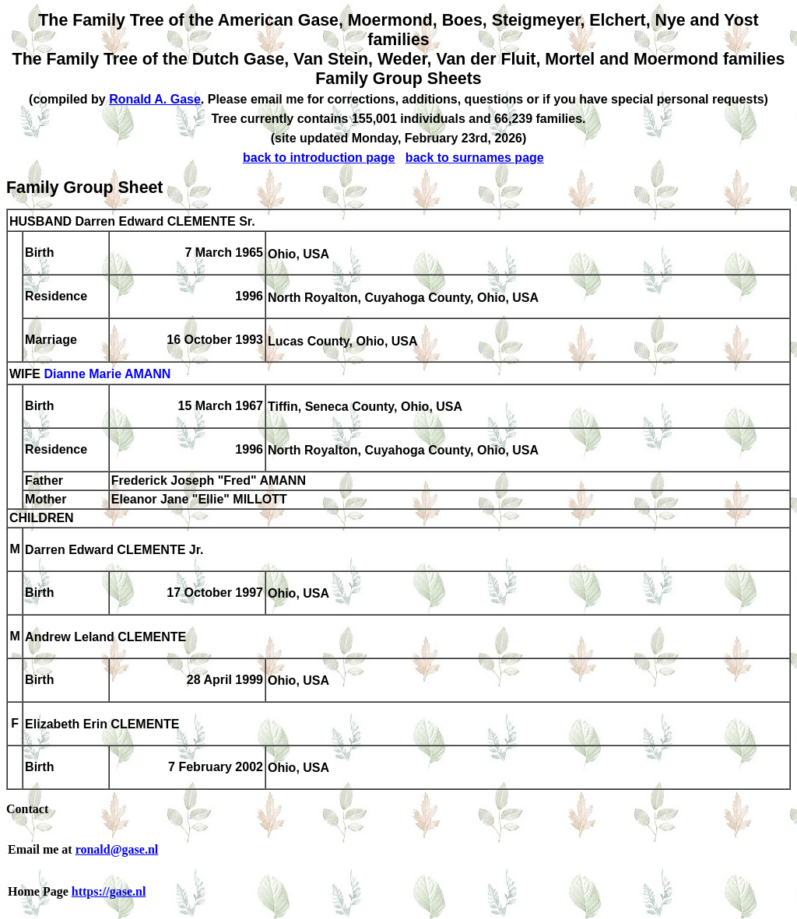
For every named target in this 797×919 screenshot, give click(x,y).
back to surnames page (475, 157)
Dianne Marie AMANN (107, 374)
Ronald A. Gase (155, 99)
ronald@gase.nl (117, 849)
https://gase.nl (109, 891)
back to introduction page (319, 157)
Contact (27, 809)
